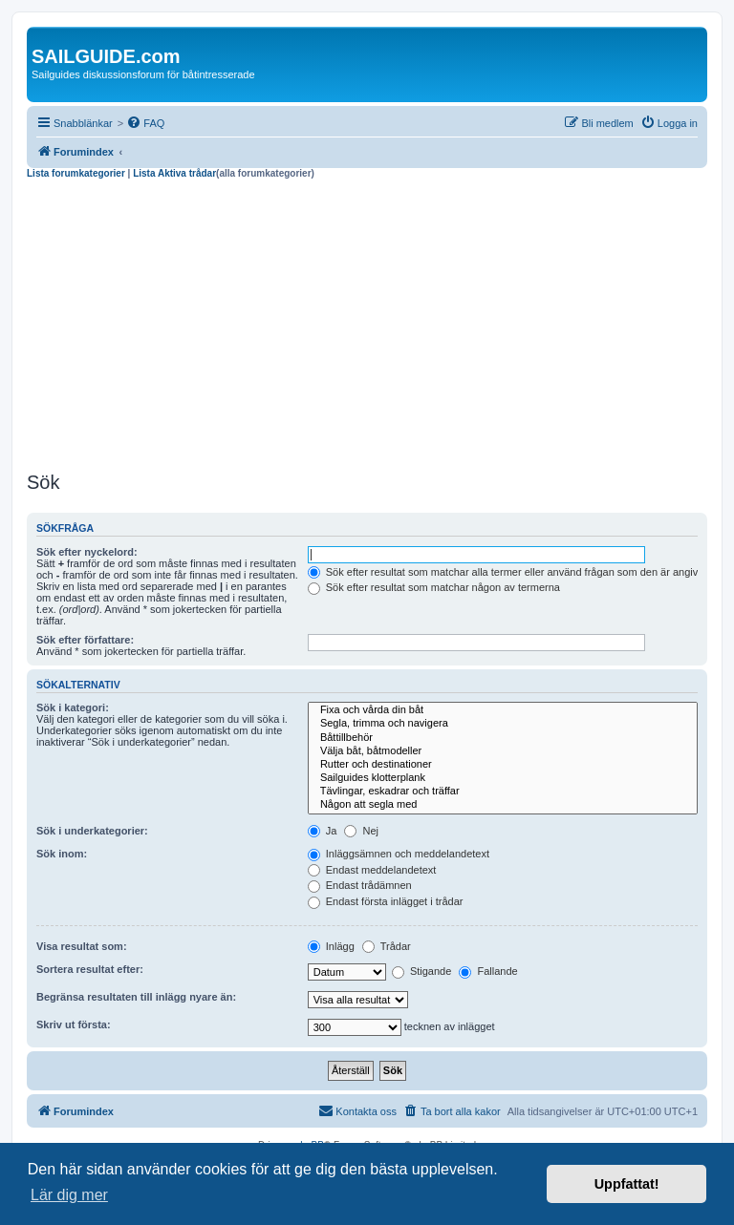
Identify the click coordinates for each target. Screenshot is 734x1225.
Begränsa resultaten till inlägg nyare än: (136, 997)
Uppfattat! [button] (626, 1184)
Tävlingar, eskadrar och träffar (503, 791)
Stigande (421, 971)
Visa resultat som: (81, 946)
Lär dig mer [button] (69, 1195)
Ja (322, 830)
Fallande (488, 971)
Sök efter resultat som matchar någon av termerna (434, 587)
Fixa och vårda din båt (503, 710)
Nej (361, 830)
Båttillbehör (503, 738)
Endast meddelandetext (372, 870)
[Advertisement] (367, 322)
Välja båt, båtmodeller (503, 751)
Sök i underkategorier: (92, 830)
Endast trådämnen (360, 885)
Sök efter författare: (85, 639)
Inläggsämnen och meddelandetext (398, 853)
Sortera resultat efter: (89, 969)
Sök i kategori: (72, 707)
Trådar (386, 946)
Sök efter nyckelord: (87, 552)
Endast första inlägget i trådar (386, 901)
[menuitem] (145, 123)
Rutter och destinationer (503, 764)
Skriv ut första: (73, 1024)
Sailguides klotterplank (503, 778)
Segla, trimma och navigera (503, 723)
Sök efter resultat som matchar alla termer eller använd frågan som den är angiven (509, 572)
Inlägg (331, 946)
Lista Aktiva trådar (174, 173)
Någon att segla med (503, 805)
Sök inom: (61, 853)
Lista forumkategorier (76, 173)
